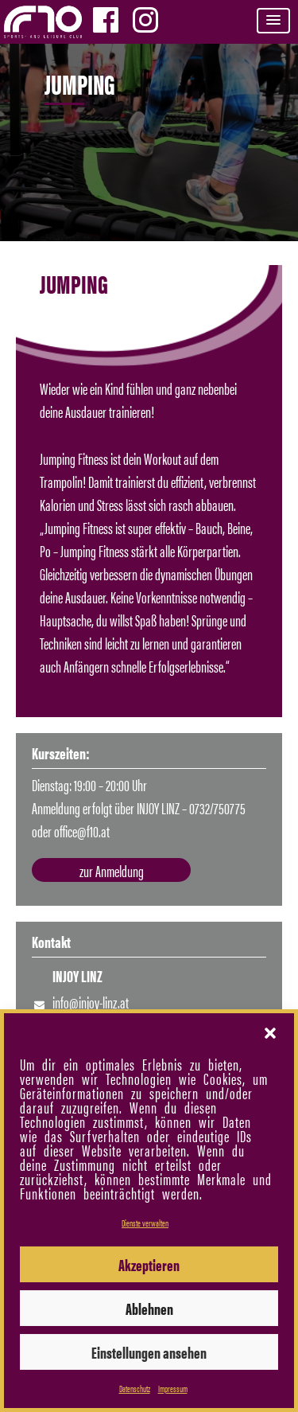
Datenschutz (134, 1388)
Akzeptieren (149, 1264)
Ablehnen (149, 1308)
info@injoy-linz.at (90, 1001)
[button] (273, 20)
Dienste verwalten (145, 1222)
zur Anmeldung (111, 870)
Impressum (173, 1388)
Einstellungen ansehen (149, 1351)
